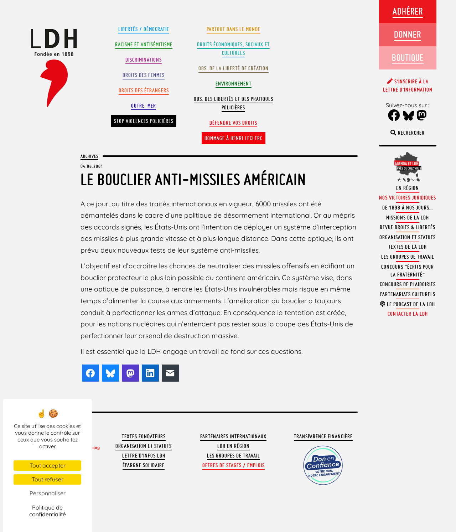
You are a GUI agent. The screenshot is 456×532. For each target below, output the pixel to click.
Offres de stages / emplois (233, 465)
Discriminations (143, 60)
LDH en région (233, 446)
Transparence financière (323, 436)
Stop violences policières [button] (143, 121)
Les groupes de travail (233, 456)
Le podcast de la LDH (407, 304)
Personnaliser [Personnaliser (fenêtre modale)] (48, 493)
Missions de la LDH (407, 218)
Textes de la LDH (407, 247)
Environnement (234, 84)
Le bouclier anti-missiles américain (193, 179)
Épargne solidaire (144, 465)
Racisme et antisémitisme (143, 44)
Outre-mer (143, 106)
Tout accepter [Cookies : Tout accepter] (48, 465)
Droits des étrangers (144, 90)
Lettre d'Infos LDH (143, 456)
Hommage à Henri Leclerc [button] (233, 138)
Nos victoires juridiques (407, 198)
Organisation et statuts (143, 446)
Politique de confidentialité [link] (47, 511)
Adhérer (408, 11)
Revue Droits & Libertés (407, 227)
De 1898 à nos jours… (407, 208)
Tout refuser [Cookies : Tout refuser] (47, 479)
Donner (407, 34)
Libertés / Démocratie (143, 29)
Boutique (408, 57)
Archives (89, 156)
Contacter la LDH (408, 314)
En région (407, 188)
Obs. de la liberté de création (233, 68)
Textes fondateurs (144, 436)
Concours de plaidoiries (408, 284)
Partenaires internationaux (233, 436)
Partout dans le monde (233, 29)
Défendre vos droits (233, 123)
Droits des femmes (144, 75)
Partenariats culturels (407, 294)
